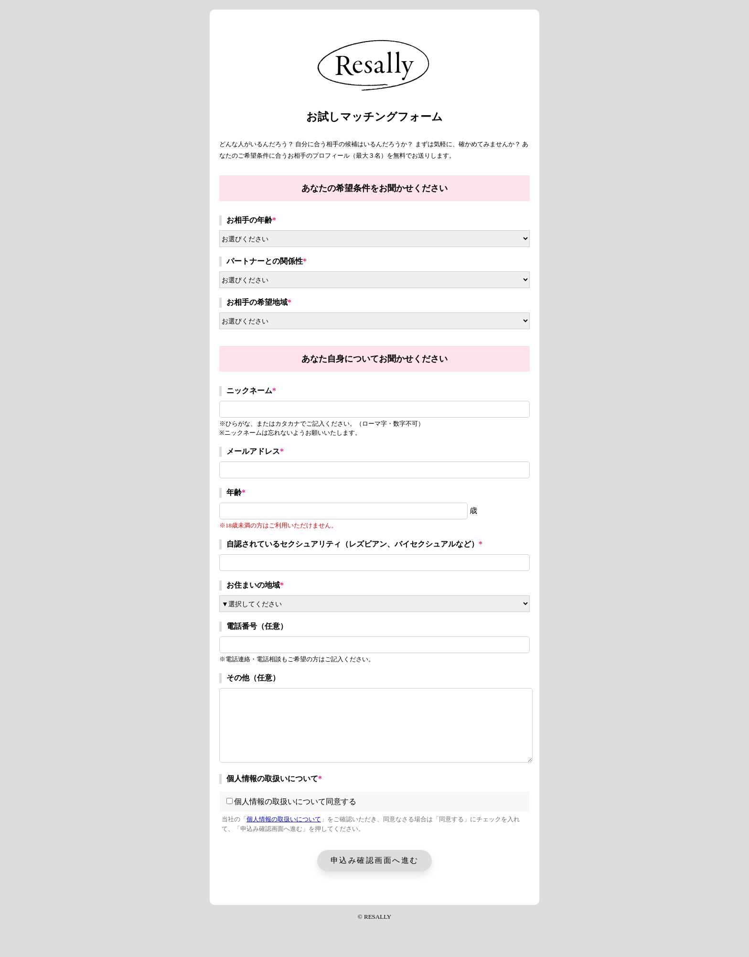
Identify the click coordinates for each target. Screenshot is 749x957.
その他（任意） (253, 678)
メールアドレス (255, 451)
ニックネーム (251, 391)
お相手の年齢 (251, 220)
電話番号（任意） (257, 626)
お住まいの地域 (255, 585)
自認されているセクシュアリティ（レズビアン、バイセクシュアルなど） (354, 544)
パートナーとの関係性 (266, 261)
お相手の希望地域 (258, 302)
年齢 (236, 492)
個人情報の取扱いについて (274, 778)
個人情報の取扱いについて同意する (291, 801)
